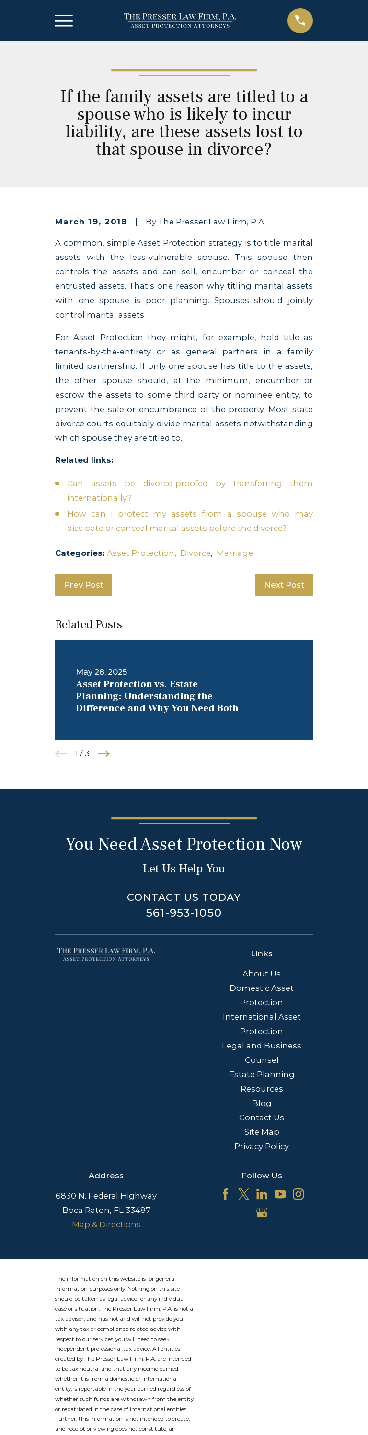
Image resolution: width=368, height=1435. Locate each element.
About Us (261, 973)
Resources (262, 1089)
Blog (262, 1103)
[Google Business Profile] (261, 1212)
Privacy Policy (261, 1146)
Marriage (235, 553)
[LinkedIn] (261, 1194)
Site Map (261, 1132)
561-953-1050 (184, 912)
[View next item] (104, 754)
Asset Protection (140, 553)
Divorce (195, 553)
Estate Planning (262, 1074)
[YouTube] (280, 1194)
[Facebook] (225, 1194)
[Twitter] (243, 1194)
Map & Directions (106, 1224)
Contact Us (261, 1117)
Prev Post (84, 584)
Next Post (284, 584)
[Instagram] (298, 1194)
